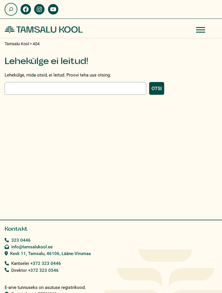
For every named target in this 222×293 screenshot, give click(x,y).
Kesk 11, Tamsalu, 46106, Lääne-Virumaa (50, 253)
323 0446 (21, 240)
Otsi (156, 88)
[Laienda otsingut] (11, 9)
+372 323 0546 (43, 270)
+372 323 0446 (45, 263)
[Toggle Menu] (200, 29)
